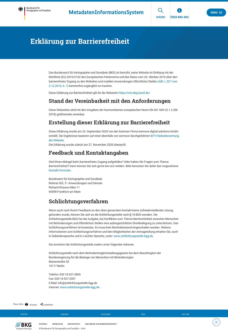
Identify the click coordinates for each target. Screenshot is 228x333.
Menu (216, 12)
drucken (33, 304)
